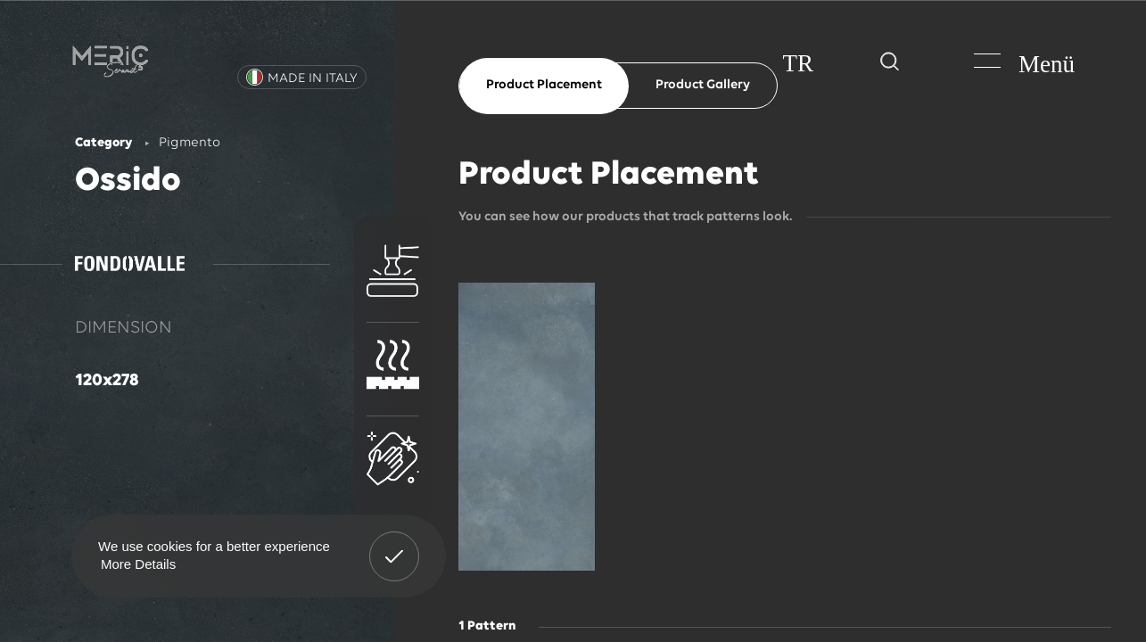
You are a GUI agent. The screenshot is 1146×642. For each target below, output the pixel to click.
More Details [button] (138, 564)
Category (103, 143)
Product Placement (544, 85)
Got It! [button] (394, 543)
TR (797, 63)
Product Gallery (702, 85)
